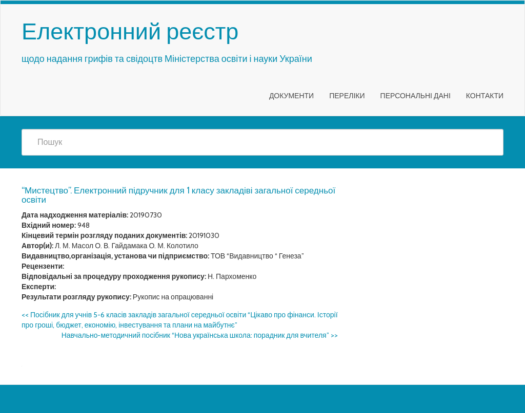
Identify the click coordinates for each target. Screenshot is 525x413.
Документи (291, 95)
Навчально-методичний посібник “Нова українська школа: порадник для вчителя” (200, 335)
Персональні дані (415, 95)
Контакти (484, 95)
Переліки (347, 95)
